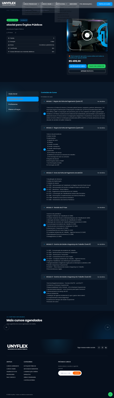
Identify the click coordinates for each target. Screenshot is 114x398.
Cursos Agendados (26, 10)
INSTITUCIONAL (61, 4)
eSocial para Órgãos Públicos (41, 10)
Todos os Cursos (15, 10)
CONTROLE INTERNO (29, 380)
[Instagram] (102, 347)
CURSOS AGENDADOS (13, 366)
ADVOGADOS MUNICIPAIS (31, 369)
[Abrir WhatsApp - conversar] (110, 394)
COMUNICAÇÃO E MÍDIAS (31, 371)
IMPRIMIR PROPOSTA (87, 71)
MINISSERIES (73, 4)
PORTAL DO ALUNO (104, 4)
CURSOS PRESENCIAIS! (31, 4)
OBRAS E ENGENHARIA (30, 377)
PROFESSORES (10, 374)
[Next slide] (107, 327)
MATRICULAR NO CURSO (77, 66)
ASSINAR (77, 373)
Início (8, 10)
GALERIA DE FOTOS (12, 371)
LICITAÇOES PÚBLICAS (30, 366)
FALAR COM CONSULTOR (96, 66)
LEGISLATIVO (27, 374)
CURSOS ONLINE (47, 4)
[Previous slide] (6, 327)
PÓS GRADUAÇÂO (85, 4)
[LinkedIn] (106, 347)
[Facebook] (99, 347)
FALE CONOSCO (11, 377)
